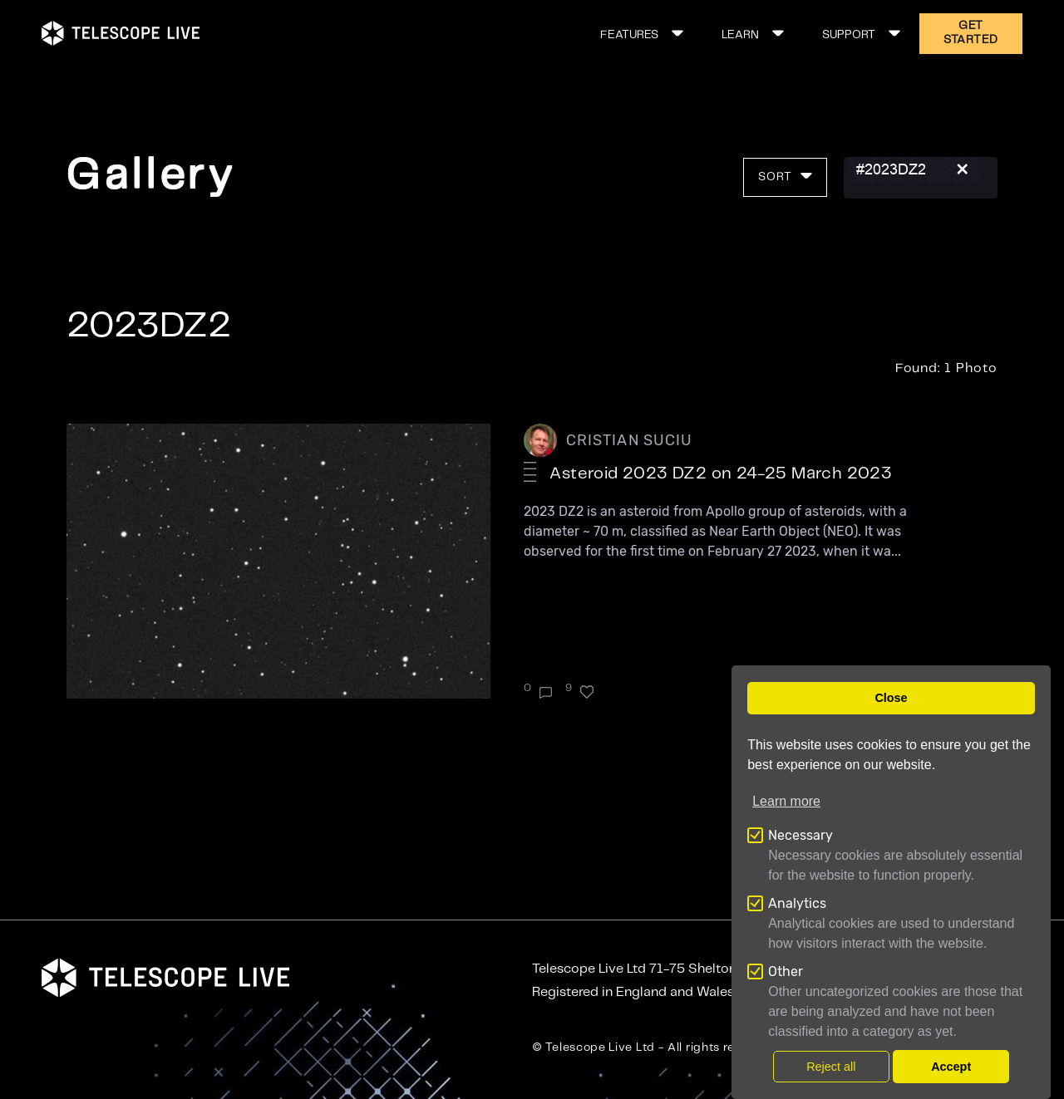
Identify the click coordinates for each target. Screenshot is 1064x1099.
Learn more (786, 801)
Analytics (797, 903)
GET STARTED (970, 33)
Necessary (800, 835)
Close (890, 697)
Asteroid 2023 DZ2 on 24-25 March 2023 (720, 474)
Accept (951, 1066)
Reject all (830, 1066)
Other (785, 971)
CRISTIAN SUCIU (629, 440)
